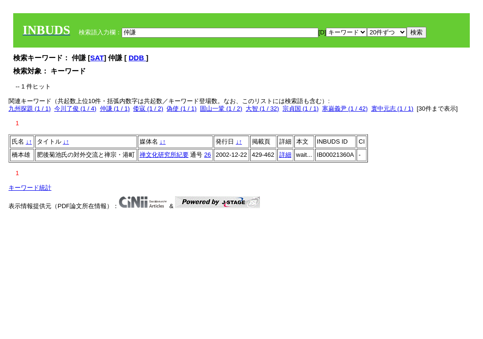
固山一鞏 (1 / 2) (221, 108)
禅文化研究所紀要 (164, 154)
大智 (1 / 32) (262, 108)
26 (207, 154)
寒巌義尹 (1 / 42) (345, 108)
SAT (97, 58)
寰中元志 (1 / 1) (392, 108)
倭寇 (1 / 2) (148, 108)
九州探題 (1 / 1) (29, 108)
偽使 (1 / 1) (182, 108)
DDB (137, 58)
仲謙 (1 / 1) (115, 108)
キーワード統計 (29, 187)
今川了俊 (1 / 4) (75, 108)
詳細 (285, 154)
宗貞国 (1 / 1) (301, 108)
